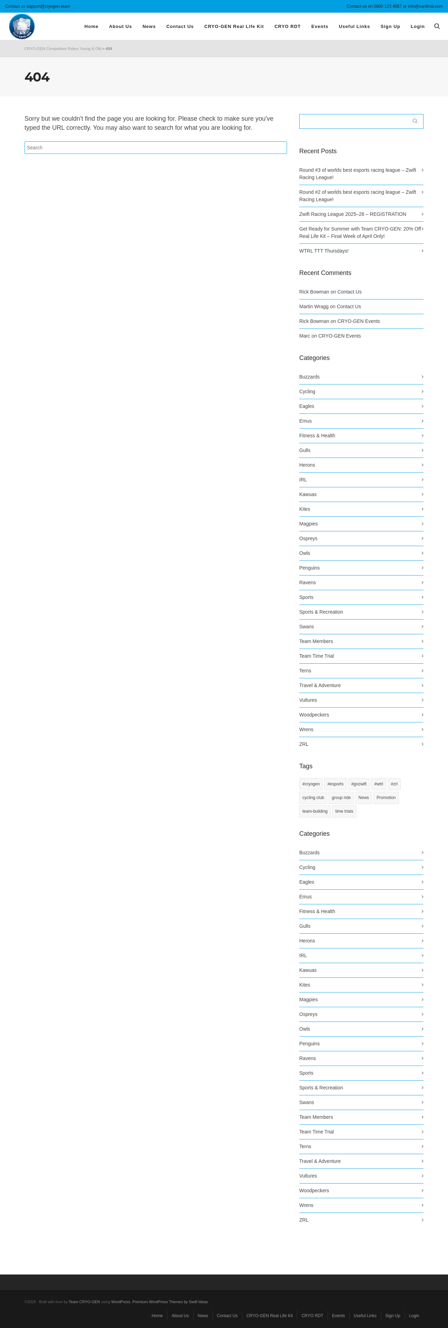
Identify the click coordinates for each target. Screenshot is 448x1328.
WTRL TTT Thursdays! (324, 251)
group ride (341, 797)
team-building (315, 811)
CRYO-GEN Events (358, 321)
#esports (335, 784)
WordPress (120, 1302)
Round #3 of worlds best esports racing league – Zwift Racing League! (357, 173)
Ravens (307, 582)
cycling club (313, 797)
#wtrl (378, 784)
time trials (344, 811)
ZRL (303, 744)
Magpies (308, 524)
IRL (303, 479)
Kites (304, 509)
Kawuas (308, 494)
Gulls (304, 450)
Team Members (316, 641)
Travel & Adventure (320, 685)
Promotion (386, 797)
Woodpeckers (314, 715)
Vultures (308, 700)
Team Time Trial (316, 656)
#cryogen (311, 784)
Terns (305, 670)
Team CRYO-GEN (84, 1302)
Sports (306, 597)
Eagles (306, 406)
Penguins (309, 568)
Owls (304, 553)
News (363, 797)
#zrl (394, 784)
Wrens (306, 729)
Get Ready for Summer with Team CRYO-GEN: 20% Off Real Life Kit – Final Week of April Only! (360, 232)
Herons (307, 465)
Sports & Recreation (321, 612)
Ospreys (308, 538)
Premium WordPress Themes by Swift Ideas (170, 1302)
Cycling (307, 391)
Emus (305, 421)
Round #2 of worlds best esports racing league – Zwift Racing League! (357, 195)
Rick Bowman (314, 292)
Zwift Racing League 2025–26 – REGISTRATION (352, 214)
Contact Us (349, 292)
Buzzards (309, 377)
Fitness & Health (317, 435)
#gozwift (358, 784)
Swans (306, 626)
